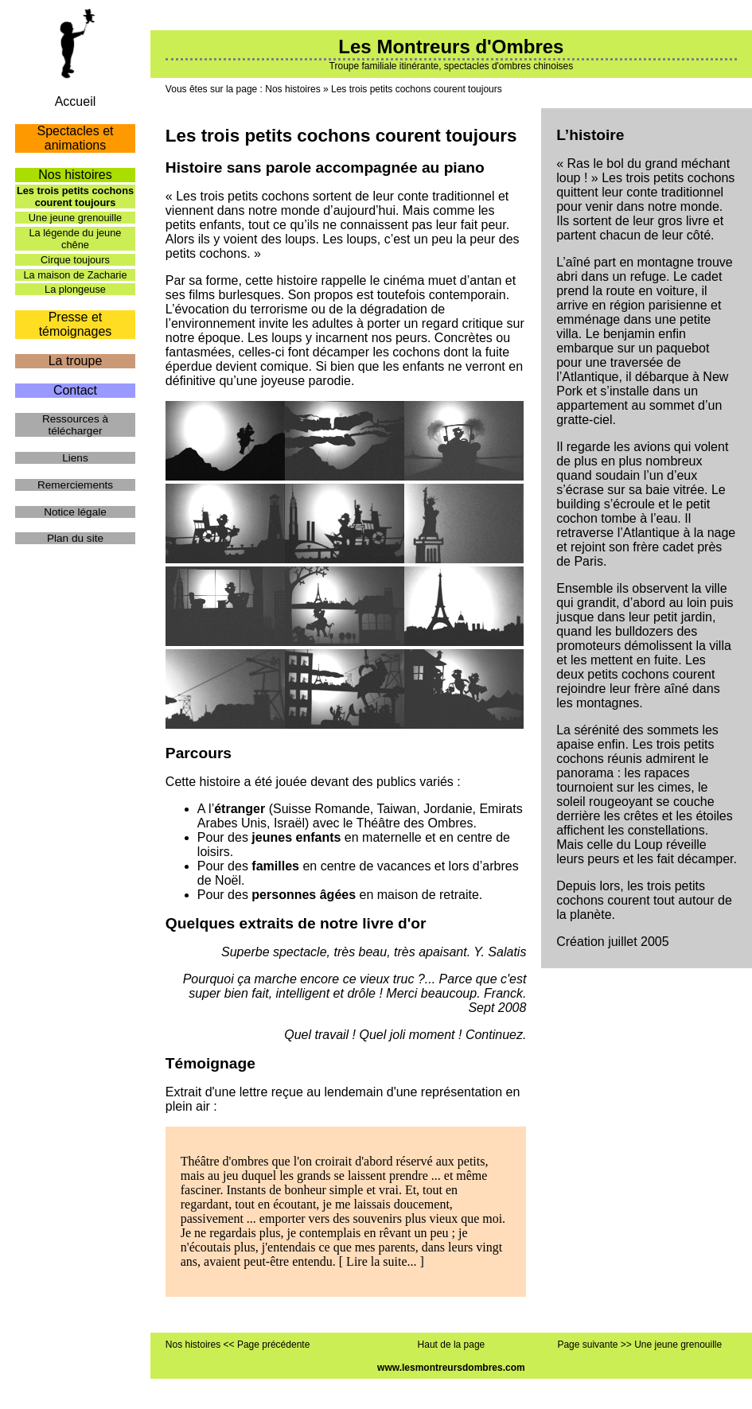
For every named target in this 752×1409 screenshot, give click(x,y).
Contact (75, 390)
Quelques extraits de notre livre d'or (296, 923)
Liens (75, 458)
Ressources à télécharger (75, 425)
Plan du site (75, 538)
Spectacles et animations (75, 138)
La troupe (76, 361)
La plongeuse (75, 289)
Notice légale (75, 512)
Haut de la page (451, 1344)
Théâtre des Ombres (415, 823)
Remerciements (75, 485)
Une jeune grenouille (75, 218)
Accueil (75, 101)
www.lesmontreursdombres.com (451, 1367)
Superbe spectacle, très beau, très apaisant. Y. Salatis (373, 952)
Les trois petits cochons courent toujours (416, 89)
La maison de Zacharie (75, 275)
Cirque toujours (75, 260)
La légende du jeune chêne (75, 239)
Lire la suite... (381, 1261)
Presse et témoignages (75, 324)
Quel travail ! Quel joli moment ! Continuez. (405, 1034)
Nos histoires (292, 89)
